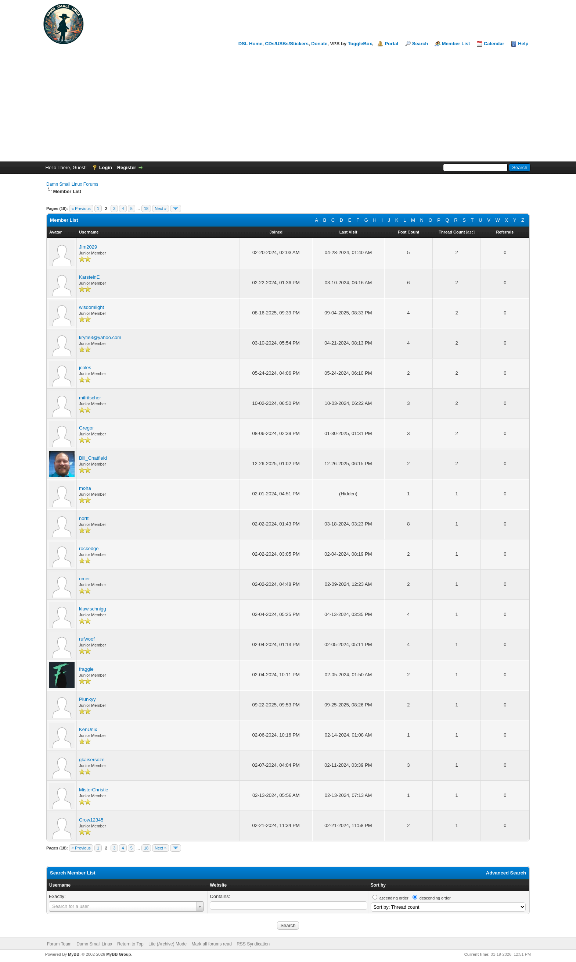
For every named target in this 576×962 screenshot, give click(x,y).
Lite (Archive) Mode (167, 944)
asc (470, 232)
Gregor (86, 428)
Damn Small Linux (94, 944)
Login (105, 167)
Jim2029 (88, 247)
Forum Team (59, 944)
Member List (456, 43)
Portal (391, 43)
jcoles (85, 367)
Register (126, 167)
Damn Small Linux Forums (72, 184)
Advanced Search (506, 873)
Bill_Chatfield (93, 458)
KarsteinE (89, 277)
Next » (160, 208)
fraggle (86, 669)
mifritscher (90, 397)
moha (85, 488)
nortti (84, 518)
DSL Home (250, 43)
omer (84, 578)
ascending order (393, 898)
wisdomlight (91, 307)
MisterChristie (93, 789)
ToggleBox (360, 43)
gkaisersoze (91, 759)
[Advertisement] (288, 106)
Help (523, 43)
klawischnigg (92, 609)
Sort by (378, 885)
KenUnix (88, 729)
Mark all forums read (211, 944)
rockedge (88, 548)
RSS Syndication (253, 944)
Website (218, 885)
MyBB (73, 954)
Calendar (494, 43)
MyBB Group (118, 954)
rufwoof (87, 639)
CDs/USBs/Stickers (287, 43)
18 (146, 208)
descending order (435, 898)
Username (60, 885)
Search (420, 43)
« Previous (81, 208)
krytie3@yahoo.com (100, 337)
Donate (319, 43)
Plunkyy (87, 699)
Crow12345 (91, 820)
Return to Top (130, 944)
